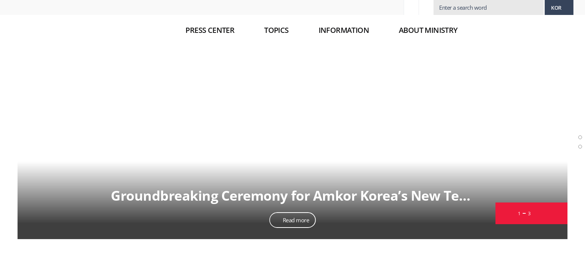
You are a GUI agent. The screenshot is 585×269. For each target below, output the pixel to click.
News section (579, 151)
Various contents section (579, 160)
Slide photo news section (579, 116)
